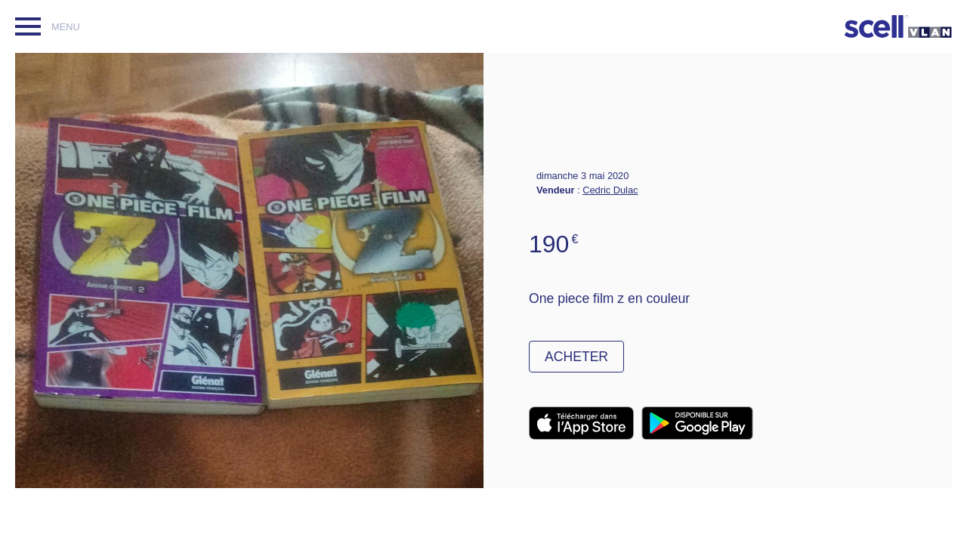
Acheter (576, 356)
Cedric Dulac (610, 190)
